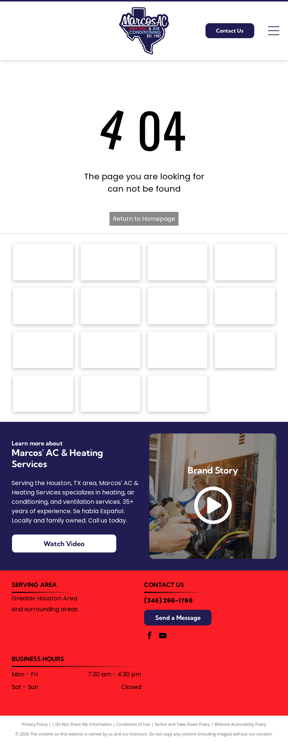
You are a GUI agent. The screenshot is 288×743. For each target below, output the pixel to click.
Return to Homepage (144, 218)
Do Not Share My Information (84, 724)
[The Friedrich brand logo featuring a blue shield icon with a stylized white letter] (110, 306)
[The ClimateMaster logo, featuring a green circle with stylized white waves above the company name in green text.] (43, 306)
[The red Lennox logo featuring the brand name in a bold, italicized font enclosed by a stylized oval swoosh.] (244, 306)
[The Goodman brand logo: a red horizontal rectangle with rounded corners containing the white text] (177, 306)
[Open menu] (273, 30)
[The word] (177, 350)
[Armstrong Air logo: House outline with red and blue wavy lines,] (177, 262)
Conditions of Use (133, 724)
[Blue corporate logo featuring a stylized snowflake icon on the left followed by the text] (177, 393)
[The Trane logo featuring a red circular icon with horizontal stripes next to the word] (244, 350)
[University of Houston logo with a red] (110, 393)
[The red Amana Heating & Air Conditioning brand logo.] (43, 262)
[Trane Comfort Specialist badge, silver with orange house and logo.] (43, 393)
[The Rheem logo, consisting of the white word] (110, 350)
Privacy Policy (35, 724)
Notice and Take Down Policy (182, 724)
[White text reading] (244, 262)
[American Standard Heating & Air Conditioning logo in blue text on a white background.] (110, 262)
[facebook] (149, 636)
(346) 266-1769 (168, 600)
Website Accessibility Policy (240, 724)
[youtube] (162, 636)
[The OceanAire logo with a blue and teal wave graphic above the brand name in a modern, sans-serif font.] (43, 350)
